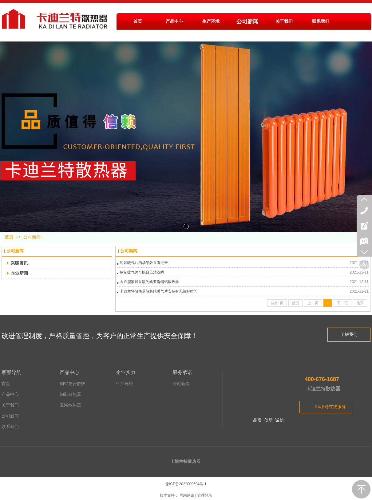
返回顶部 (361, 489)
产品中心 (10, 394)
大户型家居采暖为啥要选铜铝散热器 (149, 282)
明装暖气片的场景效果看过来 (144, 263)
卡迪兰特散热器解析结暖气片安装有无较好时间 (158, 291)
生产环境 (124, 383)
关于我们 (10, 405)
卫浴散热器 (70, 405)
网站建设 (187, 495)
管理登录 (204, 495)
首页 (9, 237)
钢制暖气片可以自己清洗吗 (142, 272)
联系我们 (10, 426)
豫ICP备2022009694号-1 (185, 484)
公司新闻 (32, 237)
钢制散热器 (70, 394)
